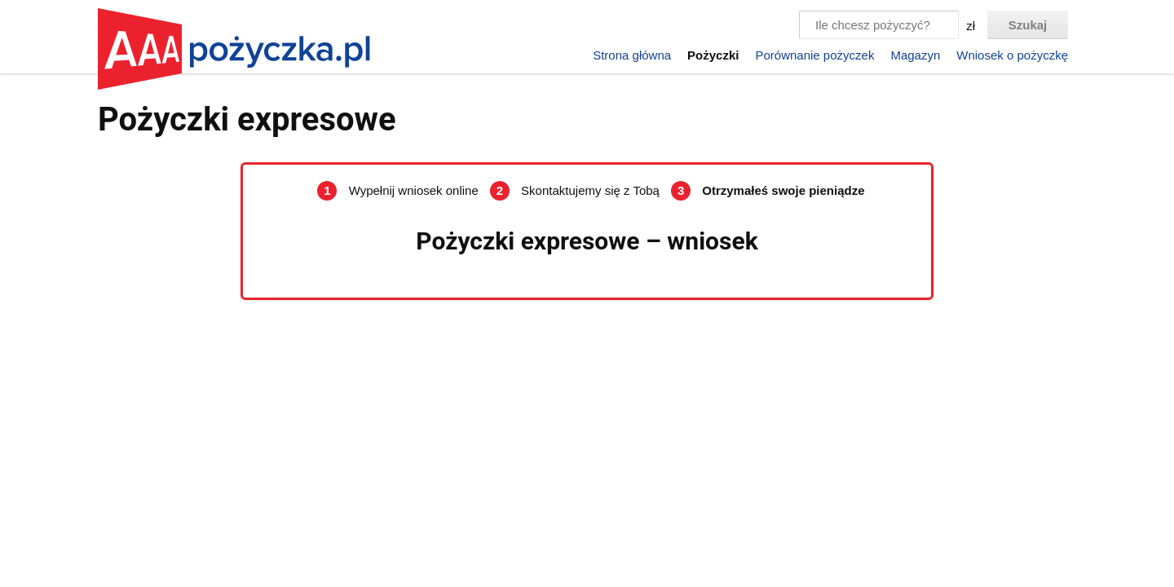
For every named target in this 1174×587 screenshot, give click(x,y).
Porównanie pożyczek (814, 55)
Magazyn (915, 55)
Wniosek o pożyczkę (1012, 55)
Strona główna (632, 55)
